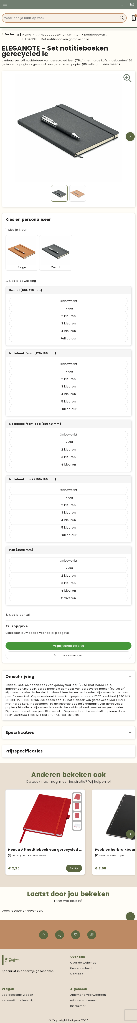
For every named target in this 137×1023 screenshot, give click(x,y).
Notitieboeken (94, 34)
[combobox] (60, 18)
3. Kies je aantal (18, 612)
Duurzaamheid (81, 966)
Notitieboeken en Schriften (60, 34)
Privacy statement (84, 998)
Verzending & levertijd (18, 998)
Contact (76, 972)
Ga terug (11, 34)
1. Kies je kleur (16, 230)
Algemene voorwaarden (88, 992)
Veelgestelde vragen (17, 992)
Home (26, 34)
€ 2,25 (14, 866)
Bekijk (74, 866)
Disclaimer (78, 1004)
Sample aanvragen (68, 653)
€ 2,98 (100, 866)
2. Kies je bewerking (21, 279)
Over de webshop (83, 960)
